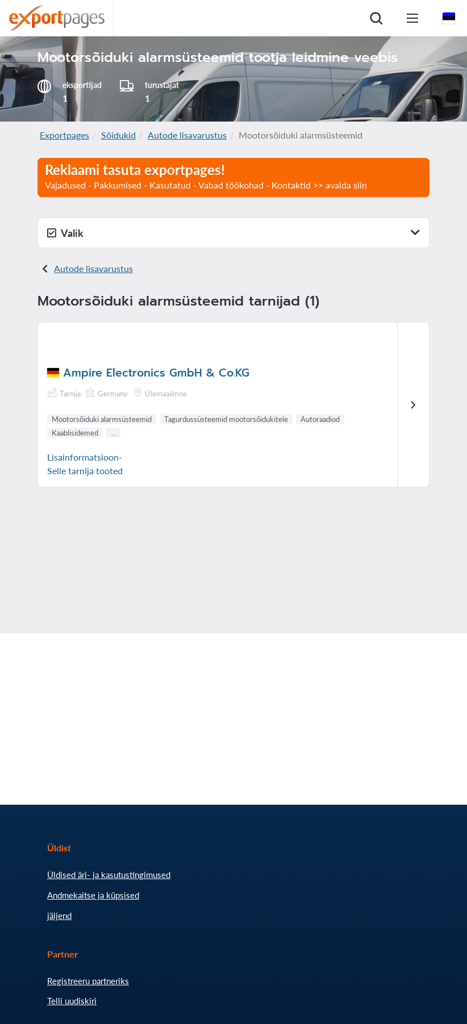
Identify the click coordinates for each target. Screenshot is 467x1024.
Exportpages (64, 134)
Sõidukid (118, 134)
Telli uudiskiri (72, 1001)
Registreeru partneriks (88, 981)
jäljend (59, 915)
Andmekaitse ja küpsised (93, 895)
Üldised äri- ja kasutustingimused (108, 875)
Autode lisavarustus (187, 134)
